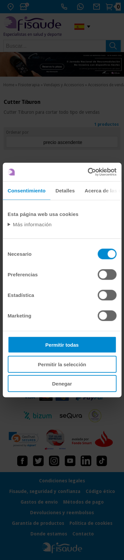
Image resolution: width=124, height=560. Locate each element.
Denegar (62, 383)
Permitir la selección (62, 364)
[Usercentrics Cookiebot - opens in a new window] (88, 172)
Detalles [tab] (65, 190)
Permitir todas (62, 345)
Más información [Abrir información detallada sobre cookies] (32, 224)
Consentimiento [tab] (27, 190)
